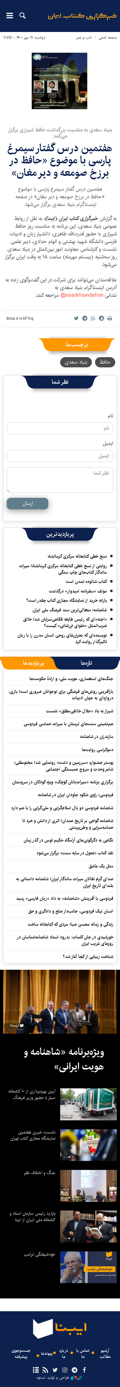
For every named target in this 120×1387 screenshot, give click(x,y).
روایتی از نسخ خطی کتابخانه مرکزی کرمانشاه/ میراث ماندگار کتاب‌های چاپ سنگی (63, 569)
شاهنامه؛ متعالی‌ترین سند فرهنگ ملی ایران (70, 610)
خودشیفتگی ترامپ (39, 1254)
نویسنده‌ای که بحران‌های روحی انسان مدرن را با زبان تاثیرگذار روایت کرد (62, 638)
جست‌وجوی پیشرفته (21, 1354)
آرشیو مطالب (105, 1354)
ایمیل (108, 443)
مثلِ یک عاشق (101, 866)
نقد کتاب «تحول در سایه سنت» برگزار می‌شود (74, 853)
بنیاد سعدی (76, 362)
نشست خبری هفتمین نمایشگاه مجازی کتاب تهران (32, 1135)
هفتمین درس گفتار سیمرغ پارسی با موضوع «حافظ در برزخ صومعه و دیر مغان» (60, 160)
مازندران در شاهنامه (96, 736)
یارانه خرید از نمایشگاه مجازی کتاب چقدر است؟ (66, 600)
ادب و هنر (84, 38)
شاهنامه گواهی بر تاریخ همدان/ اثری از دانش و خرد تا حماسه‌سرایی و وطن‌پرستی (67, 824)
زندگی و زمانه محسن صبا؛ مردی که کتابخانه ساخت (70, 924)
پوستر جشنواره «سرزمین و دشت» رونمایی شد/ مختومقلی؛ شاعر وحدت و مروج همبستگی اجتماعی (63, 765)
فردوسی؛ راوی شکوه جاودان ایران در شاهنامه (75, 794)
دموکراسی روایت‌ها (97, 749)
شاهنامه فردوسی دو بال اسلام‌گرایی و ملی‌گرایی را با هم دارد (62, 807)
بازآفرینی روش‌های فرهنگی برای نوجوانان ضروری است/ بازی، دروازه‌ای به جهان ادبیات (61, 694)
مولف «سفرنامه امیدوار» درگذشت (78, 591)
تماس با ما (82, 1354)
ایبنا (82, 21)
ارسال (27, 503)
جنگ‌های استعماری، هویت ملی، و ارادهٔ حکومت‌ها (71, 678)
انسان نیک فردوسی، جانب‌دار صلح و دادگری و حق (70, 911)
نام (110, 416)
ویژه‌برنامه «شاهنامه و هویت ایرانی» (64, 1059)
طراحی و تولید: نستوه (59, 1378)
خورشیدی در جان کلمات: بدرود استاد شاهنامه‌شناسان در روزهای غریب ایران (65, 940)
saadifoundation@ (81, 295)
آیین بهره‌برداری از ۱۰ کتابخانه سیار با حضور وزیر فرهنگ (31, 1094)
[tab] (86, 663)
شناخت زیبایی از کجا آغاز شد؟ (88, 956)
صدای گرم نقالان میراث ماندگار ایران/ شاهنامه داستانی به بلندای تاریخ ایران (64, 882)
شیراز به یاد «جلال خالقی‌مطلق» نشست (79, 711)
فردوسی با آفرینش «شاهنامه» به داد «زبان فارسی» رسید (64, 898)
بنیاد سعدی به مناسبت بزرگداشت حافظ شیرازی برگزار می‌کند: (60, 133)
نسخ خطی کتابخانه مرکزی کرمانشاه (77, 556)
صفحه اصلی (108, 38)
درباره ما (63, 1354)
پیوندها (46, 1354)
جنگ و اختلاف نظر (39, 1172)
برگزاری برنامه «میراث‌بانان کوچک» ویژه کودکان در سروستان (62, 782)
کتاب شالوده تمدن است (86, 581)
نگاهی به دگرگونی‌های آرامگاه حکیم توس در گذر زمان (68, 840)
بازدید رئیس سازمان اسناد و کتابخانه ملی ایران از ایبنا (32, 1216)
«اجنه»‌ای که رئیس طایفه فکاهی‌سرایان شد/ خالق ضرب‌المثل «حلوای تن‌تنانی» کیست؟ (65, 622)
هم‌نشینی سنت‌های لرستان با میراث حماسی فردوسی (68, 723)
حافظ (105, 362)
